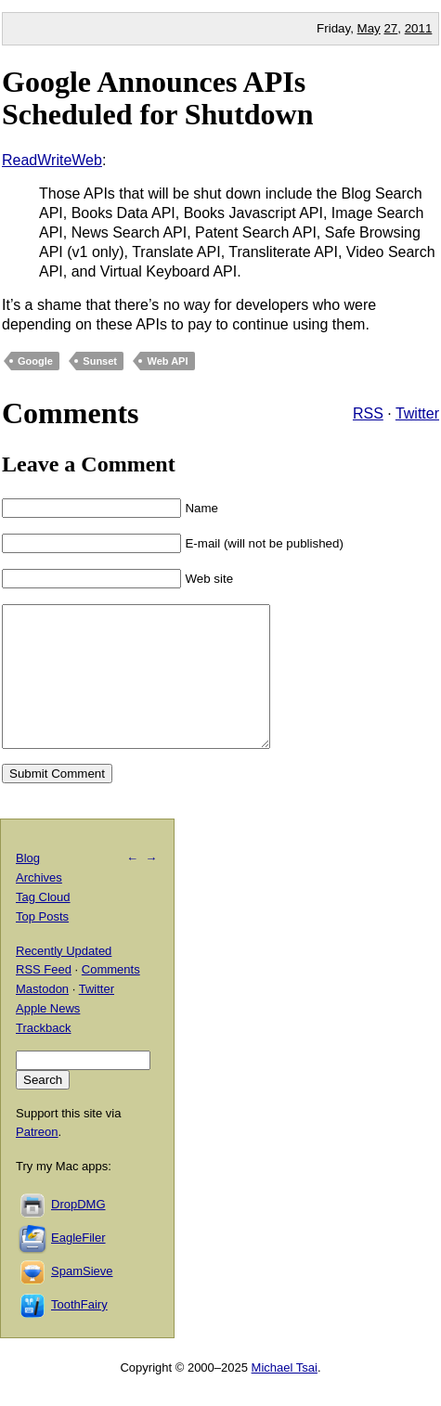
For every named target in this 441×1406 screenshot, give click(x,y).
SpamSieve (81, 1299)
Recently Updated (63, 979)
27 (390, 28)
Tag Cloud (43, 925)
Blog (28, 886)
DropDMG (78, 1232)
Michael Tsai (285, 1395)
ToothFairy (79, 1332)
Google (35, 361)
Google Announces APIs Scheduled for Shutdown (158, 98)
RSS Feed (43, 997)
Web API (167, 361)
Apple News (48, 1036)
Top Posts (42, 944)
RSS (368, 413)
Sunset (100, 361)
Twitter (417, 413)
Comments (111, 997)
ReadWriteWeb (52, 160)
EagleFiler (78, 1265)
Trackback (43, 1056)
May (369, 28)
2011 (419, 28)
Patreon (37, 1160)
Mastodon (42, 1017)
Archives (39, 905)
